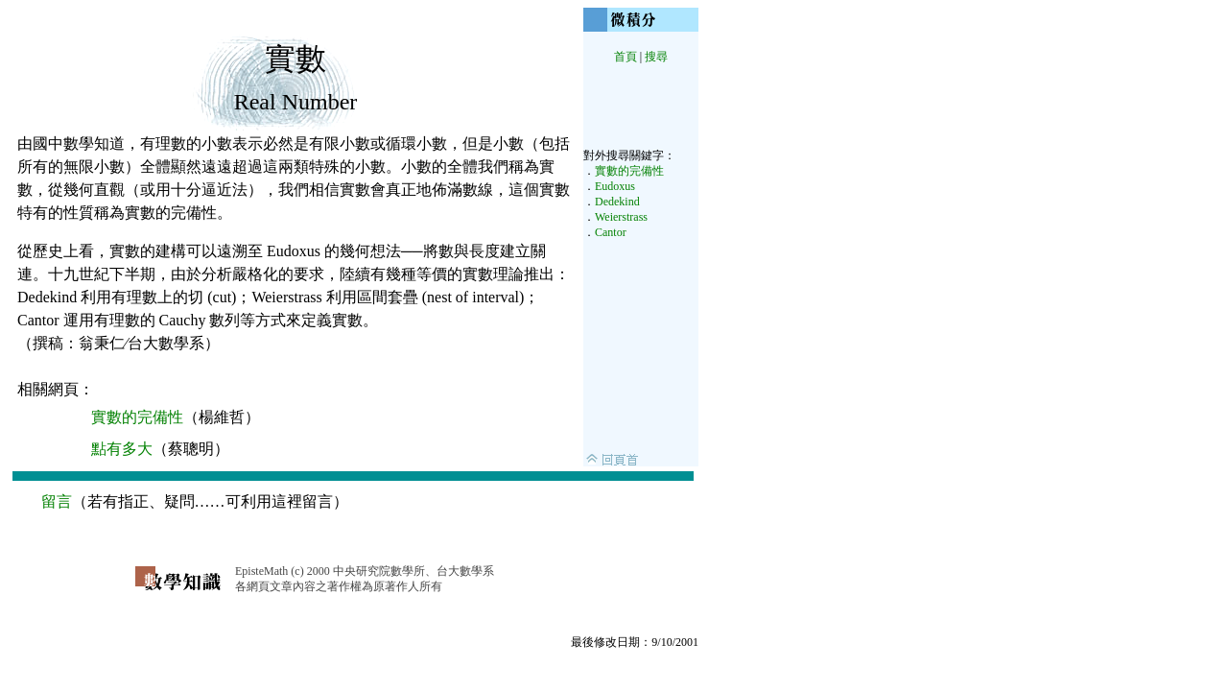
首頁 (625, 56)
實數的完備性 (629, 171)
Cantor (610, 232)
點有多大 (122, 449)
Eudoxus (615, 186)
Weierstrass (621, 217)
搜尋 (656, 56)
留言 (56, 501)
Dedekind (617, 201)
